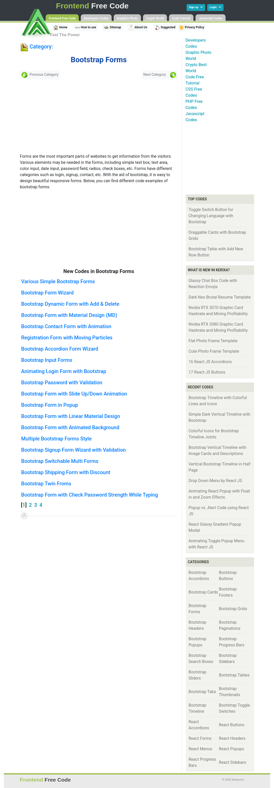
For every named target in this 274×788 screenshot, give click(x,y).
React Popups (231, 748)
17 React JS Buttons (207, 372)
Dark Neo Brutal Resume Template (220, 297)
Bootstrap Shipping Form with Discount (65, 472)
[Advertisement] (56, 116)
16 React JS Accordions (210, 361)
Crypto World (155, 18)
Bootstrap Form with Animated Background (70, 427)
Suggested (165, 27)
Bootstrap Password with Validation (61, 382)
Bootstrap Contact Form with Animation (66, 326)
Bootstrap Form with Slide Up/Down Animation (74, 394)
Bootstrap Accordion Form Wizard (59, 349)
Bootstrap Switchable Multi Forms (59, 461)
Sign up (196, 7)
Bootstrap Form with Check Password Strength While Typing (89, 495)
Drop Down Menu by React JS (215, 480)
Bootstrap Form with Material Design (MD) (69, 315)
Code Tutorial (181, 18)
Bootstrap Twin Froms (46, 484)
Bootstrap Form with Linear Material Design (70, 416)
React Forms (200, 738)
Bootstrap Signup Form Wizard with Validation (73, 450)
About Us (138, 27)
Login (215, 7)
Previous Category (39, 75)
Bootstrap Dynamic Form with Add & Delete (70, 304)
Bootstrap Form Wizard (47, 293)
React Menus (200, 748)
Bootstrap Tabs (202, 691)
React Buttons (231, 724)
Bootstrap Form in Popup (49, 405)
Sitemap (112, 27)
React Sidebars (232, 762)
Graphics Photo (127, 18)
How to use (85, 27)
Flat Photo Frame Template (213, 340)
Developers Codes (96, 18)
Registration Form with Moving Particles (66, 338)
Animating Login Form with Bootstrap (63, 371)
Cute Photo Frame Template (214, 351)
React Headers (232, 738)
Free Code (92, 6)
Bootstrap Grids (233, 608)
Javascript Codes (210, 18)
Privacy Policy (191, 27)
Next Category (159, 75)
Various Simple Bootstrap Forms (58, 281)
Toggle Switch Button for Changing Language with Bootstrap (211, 215)
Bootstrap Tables (234, 675)
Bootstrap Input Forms (46, 360)
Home (60, 27)
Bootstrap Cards (203, 592)
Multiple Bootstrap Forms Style (56, 439)
